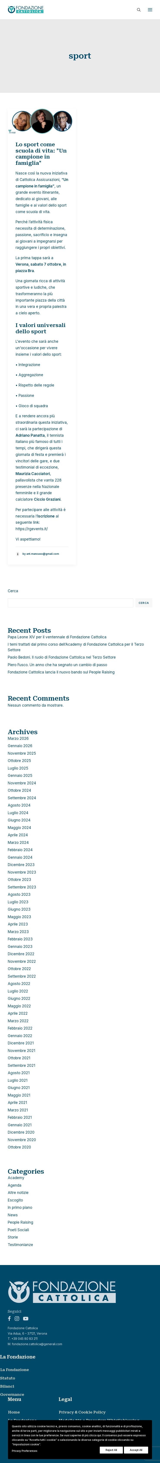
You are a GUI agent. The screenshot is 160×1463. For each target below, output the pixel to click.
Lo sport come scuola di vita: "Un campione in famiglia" (41, 154)
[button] (150, 9)
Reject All (111, 1450)
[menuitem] (75, 1370)
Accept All (136, 1450)
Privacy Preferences (24, 1450)
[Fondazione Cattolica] (26, 9)
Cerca (13, 591)
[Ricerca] (137, 10)
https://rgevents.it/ (32, 529)
